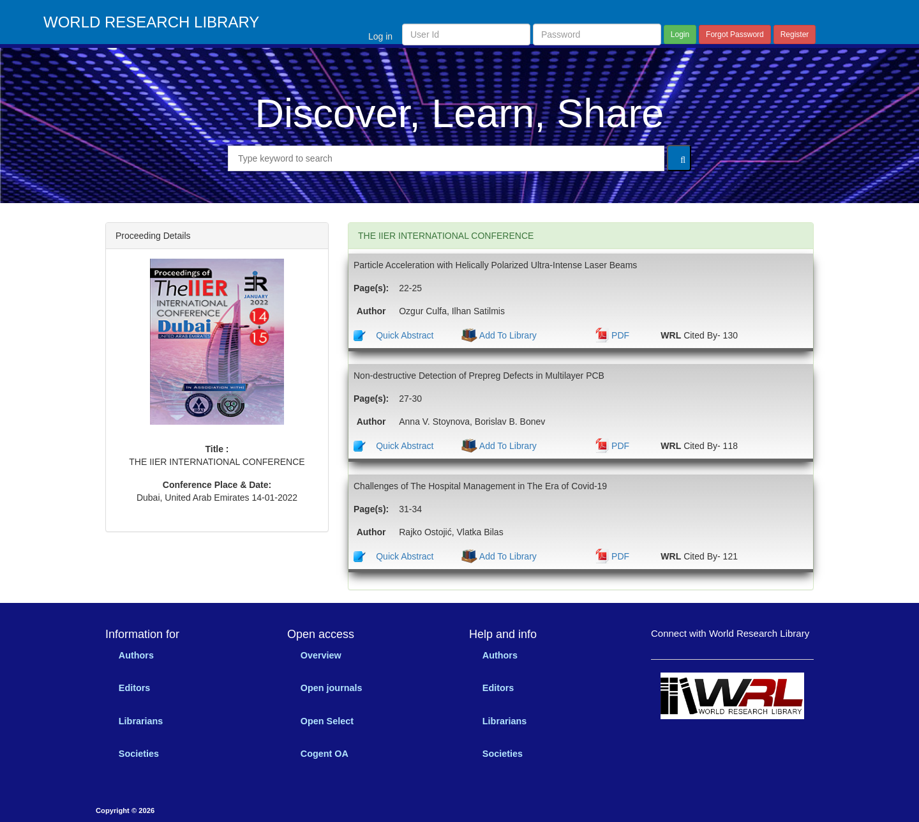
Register (795, 34)
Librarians (141, 721)
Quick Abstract (404, 335)
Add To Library (507, 335)
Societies (139, 754)
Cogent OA (324, 754)
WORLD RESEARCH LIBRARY (151, 22)
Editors (135, 688)
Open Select (327, 721)
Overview (321, 655)
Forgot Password (735, 34)
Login (680, 34)
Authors (136, 655)
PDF (620, 335)
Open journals (331, 688)
